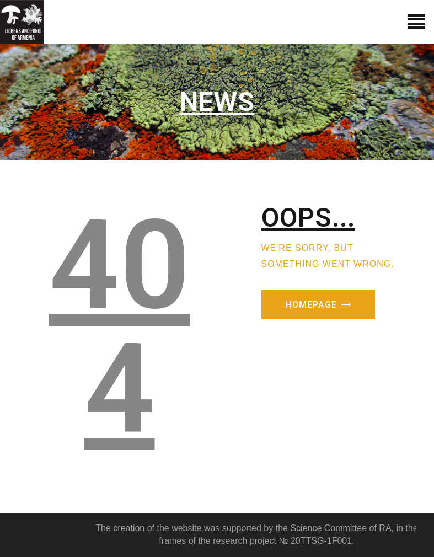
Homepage (311, 304)
